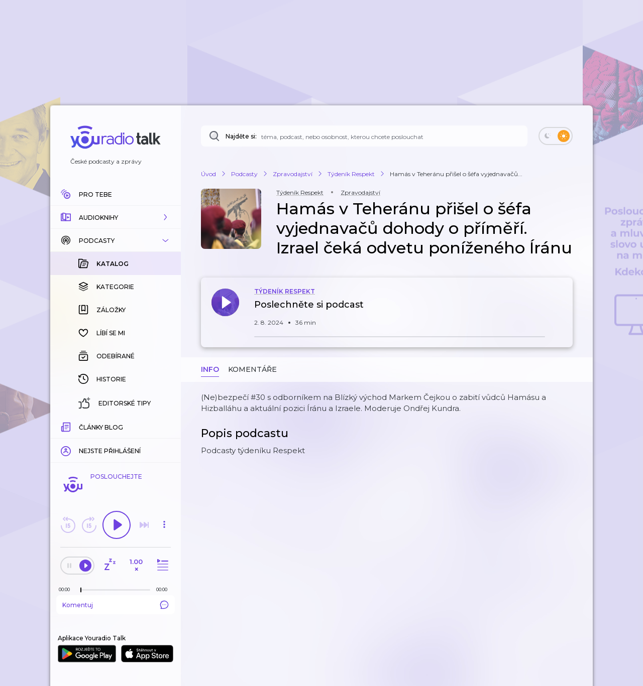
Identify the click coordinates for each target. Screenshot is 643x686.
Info (210, 369)
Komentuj (115, 604)
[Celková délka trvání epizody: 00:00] (164, 589)
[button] (115, 217)
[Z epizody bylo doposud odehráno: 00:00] (67, 589)
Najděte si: (241, 136)
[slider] (80, 590)
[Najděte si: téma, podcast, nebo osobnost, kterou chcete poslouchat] (364, 136)
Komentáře (252, 369)
